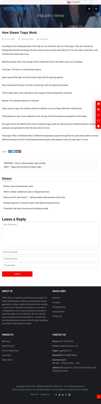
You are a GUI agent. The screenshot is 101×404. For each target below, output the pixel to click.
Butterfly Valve (8, 346)
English (73, 2)
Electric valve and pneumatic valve (18, 186)
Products (56, 302)
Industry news (50, 15)
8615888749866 (69, 355)
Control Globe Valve (10, 351)
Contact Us (57, 316)
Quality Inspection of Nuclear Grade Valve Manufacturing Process (32, 203)
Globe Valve (7, 360)
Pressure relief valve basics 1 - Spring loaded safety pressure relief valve (34, 197)
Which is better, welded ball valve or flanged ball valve (26, 192)
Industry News (59, 312)
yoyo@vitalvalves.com (68, 346)
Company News (59, 307)
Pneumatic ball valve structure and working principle (26, 208)
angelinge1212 (64, 351)
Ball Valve (6, 341)
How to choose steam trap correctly (30, 163)
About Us (56, 298)
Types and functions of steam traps (26, 167)
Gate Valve (6, 355)
